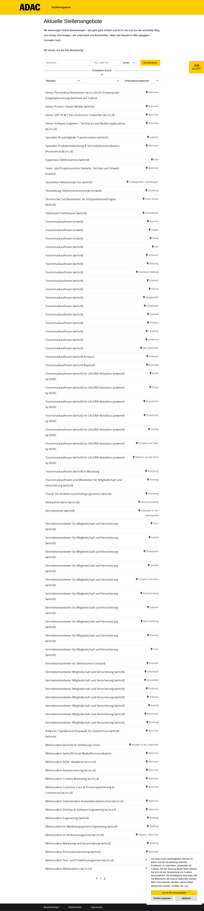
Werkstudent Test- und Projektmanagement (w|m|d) (79, 860)
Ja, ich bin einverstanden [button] (174, 893)
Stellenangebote (61, 7)
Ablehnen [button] (186, 898)
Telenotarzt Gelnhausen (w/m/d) (66, 213)
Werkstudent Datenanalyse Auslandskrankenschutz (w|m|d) (84, 801)
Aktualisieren (150, 62)
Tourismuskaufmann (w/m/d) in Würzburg (72, 471)
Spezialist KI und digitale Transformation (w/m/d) (76, 137)
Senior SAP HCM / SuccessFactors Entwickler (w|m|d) (79, 115)
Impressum (97, 907)
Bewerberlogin (51, 907)
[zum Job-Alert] (196, 67)
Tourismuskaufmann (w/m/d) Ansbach (70, 357)
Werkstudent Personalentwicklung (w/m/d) (72, 852)
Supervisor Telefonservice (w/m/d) (67, 160)
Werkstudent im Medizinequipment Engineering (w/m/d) (81, 826)
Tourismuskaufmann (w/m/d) (64, 247)
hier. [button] (187, 886)
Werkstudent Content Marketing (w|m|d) (72, 779)
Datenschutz (74, 907)
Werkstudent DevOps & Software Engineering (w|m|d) (80, 809)
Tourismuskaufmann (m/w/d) (64, 221)
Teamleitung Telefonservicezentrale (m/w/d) (73, 191)
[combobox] (128, 63)
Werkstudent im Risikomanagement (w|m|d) (74, 835)
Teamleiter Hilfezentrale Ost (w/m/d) (68, 182)
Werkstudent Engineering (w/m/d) (67, 818)
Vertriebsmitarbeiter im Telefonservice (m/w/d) (75, 663)
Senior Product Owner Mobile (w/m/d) (69, 106)
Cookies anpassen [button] (162, 898)
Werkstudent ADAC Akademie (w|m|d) (70, 762)
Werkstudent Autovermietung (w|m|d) (70, 770)
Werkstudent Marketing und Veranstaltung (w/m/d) (78, 843)
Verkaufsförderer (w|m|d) (62, 502)
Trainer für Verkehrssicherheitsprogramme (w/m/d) (78, 494)
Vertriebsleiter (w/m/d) (59, 511)
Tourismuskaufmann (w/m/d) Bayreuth (70, 365)
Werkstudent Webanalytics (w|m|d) (68, 869)
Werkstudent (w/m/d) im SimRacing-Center (72, 745)
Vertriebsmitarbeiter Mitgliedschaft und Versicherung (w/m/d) (84, 672)
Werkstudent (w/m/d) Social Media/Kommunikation (78, 753)
